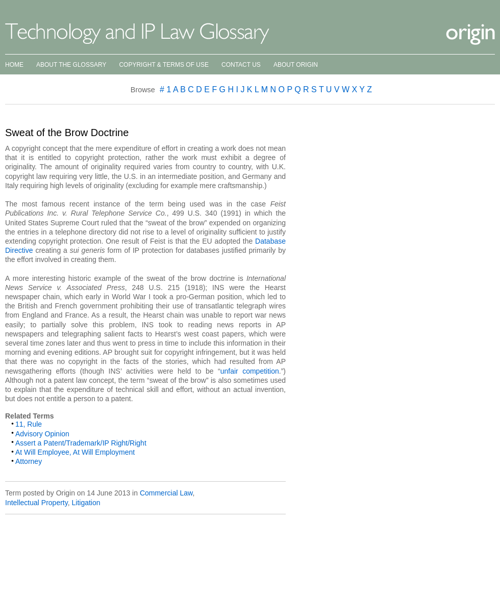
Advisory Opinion (42, 434)
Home (14, 64)
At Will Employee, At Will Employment (75, 452)
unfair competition (249, 371)
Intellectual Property (36, 503)
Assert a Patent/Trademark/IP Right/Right (80, 443)
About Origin (295, 64)
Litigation (85, 503)
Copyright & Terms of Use (164, 64)
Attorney (28, 461)
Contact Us (241, 64)
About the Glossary (71, 64)
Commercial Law (166, 493)
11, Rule (28, 424)
